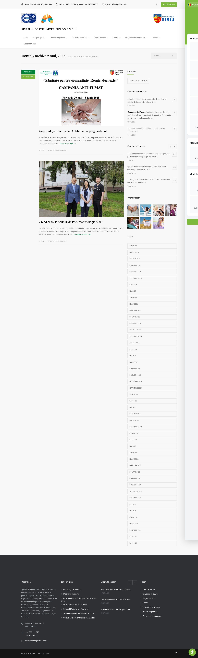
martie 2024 (134, 362)
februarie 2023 (135, 414)
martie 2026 (134, 252)
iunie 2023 (133, 401)
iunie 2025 (133, 285)
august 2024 (134, 343)
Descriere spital (149, 589)
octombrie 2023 (135, 381)
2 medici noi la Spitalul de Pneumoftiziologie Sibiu (70, 222)
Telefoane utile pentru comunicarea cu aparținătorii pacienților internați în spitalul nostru (116, 589)
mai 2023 (132, 407)
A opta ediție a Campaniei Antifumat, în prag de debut (73, 131)
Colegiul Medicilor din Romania (75, 609)
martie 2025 (134, 304)
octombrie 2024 (135, 330)
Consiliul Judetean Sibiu (72, 589)
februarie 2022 (135, 465)
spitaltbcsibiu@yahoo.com (115, 4)
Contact (155, 37)
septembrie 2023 (135, 388)
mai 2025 (132, 291)
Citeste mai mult (66, 143)
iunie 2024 (133, 349)
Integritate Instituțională (135, 37)
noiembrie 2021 (135, 485)
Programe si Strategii (151, 607)
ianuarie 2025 (134, 317)
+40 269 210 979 (32, 632)
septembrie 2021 (135, 498)
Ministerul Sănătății (71, 594)
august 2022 (134, 433)
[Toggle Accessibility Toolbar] (192, 652)
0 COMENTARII (28, 77)
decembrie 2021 (135, 478)
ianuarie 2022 (134, 472)
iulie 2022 (133, 440)
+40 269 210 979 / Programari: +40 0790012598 (78, 4)
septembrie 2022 (135, 427)
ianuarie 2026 (134, 259)
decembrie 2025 (135, 265)
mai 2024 (132, 356)
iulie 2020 (133, 536)
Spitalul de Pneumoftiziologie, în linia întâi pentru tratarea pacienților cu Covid (116, 609)
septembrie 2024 (135, 336)
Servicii (115, 37)
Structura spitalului (79, 37)
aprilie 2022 (133, 453)
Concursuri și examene (152, 616)
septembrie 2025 (135, 278)
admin (41, 150)
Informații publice (58, 37)
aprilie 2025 (133, 297)
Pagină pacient (100, 37)
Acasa (25, 37)
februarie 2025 (135, 310)
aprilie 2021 (133, 517)
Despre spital (38, 37)
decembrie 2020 (135, 530)
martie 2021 (134, 524)
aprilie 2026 (133, 246)
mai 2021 (132, 511)
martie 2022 (134, 459)
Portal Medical (169, 4)
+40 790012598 (31, 635)
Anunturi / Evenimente (57, 150)
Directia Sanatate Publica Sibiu (75, 604)
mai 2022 (132, 446)
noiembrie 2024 (135, 323)
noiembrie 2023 (135, 375)
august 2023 (134, 394)
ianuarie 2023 (134, 420)
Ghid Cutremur (30, 44)
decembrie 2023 (135, 369)
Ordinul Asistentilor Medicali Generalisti (79, 618)
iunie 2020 (133, 543)
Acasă (70, 56)
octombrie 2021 (135, 491)
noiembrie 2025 (135, 272)
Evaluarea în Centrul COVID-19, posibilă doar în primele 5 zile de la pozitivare (116, 599)
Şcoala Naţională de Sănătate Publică (78, 613)
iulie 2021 (133, 504)
